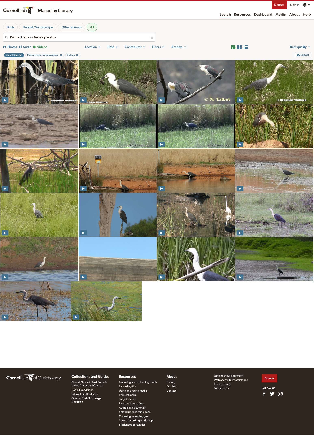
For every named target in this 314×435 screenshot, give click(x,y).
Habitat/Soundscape (38, 27)
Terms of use (221, 388)
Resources (242, 14)
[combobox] (79, 37)
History (171, 382)
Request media (128, 395)
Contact (171, 390)
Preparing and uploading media (138, 382)
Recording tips (127, 386)
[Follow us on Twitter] (272, 393)
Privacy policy (222, 384)
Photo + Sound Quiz (131, 403)
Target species (127, 399)
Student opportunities (132, 424)
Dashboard (263, 14)
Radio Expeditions (82, 389)
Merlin (280, 14)
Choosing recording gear (134, 416)
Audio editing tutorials (132, 407)
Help (307, 14)
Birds (10, 27)
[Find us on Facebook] (264, 393)
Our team (172, 386)
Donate (279, 4)
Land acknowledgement (228, 375)
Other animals (72, 27)
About (294, 14)
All (92, 27)
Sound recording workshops (136, 420)
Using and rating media (133, 390)
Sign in (295, 4)
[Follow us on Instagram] (280, 393)
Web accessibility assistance (231, 380)
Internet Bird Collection (85, 394)
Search (225, 14)
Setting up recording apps (135, 412)
